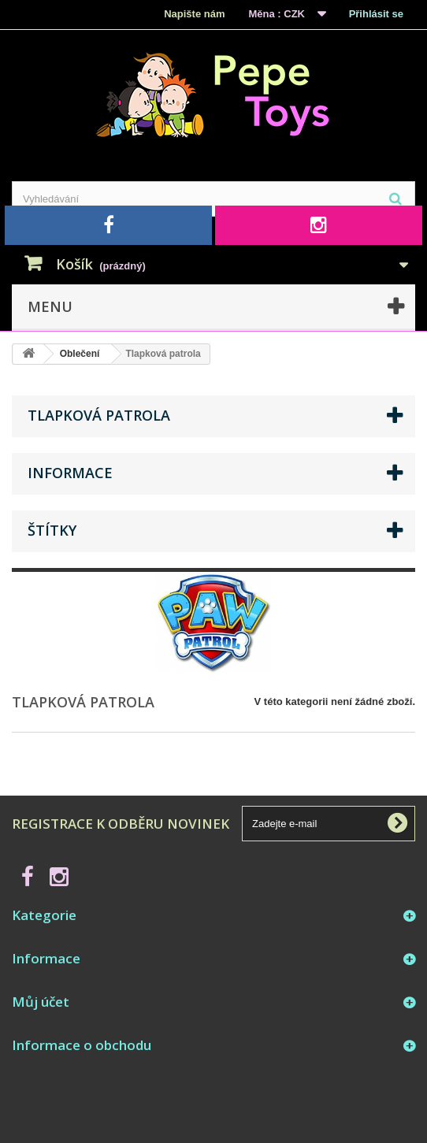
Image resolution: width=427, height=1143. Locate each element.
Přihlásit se (376, 14)
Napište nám (194, 14)
